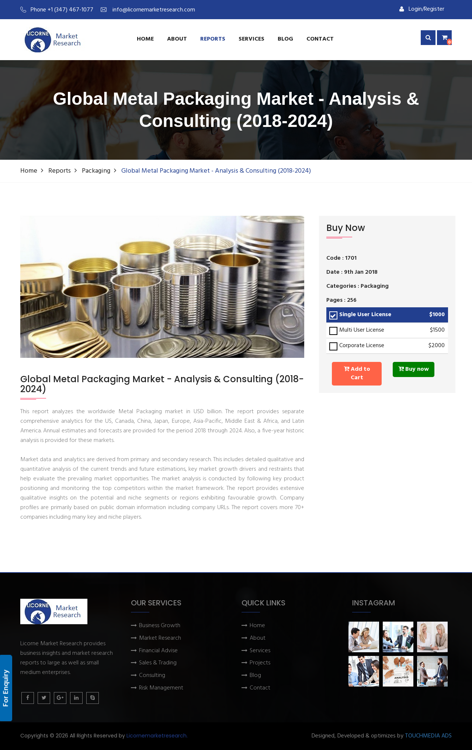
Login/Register (421, 9)
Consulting (152, 675)
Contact (320, 39)
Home (145, 39)
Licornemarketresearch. (157, 735)
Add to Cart (357, 373)
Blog (285, 39)
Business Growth (159, 626)
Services (260, 651)
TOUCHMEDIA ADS (428, 736)
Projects (260, 663)
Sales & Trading (158, 663)
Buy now (413, 369)
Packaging (96, 171)
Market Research (160, 638)
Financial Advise (158, 651)
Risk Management (161, 688)
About (177, 39)
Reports (212, 39)
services (251, 39)
